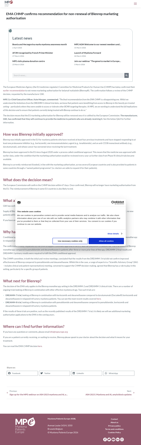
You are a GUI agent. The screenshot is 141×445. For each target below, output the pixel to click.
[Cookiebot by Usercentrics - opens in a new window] (113, 202)
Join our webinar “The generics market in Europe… (97, 61)
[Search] (126, 75)
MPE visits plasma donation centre (28, 61)
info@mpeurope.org (59, 332)
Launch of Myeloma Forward (87, 53)
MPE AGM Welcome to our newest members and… (97, 44)
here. (99, 298)
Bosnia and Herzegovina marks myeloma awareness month (39, 44)
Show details (113, 234)
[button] (22, 373)
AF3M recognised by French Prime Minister (32, 53)
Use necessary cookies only (70, 241)
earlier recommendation (14, 90)
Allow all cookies (106, 241)
